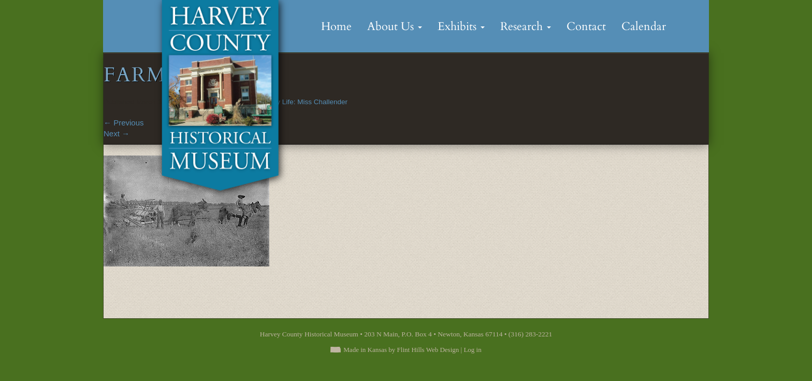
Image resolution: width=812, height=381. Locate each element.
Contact (586, 26)
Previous (124, 122)
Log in (472, 350)
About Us (394, 26)
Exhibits (461, 26)
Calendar (643, 26)
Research (525, 26)
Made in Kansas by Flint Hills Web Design (401, 350)
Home (336, 26)
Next (116, 133)
